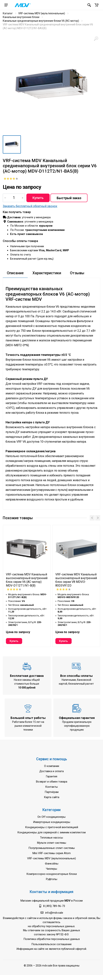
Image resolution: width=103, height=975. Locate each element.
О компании (51, 766)
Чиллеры (51, 868)
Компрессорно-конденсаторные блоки (51, 874)
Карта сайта (51, 797)
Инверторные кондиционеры (51, 822)
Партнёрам (52, 792)
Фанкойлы (51, 863)
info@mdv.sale (54, 912)
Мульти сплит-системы (51, 842)
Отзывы (77, 273)
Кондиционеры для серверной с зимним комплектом (51, 832)
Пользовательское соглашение (51, 944)
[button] (96, 5)
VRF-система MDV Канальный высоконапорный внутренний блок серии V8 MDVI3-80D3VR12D (76, 580)
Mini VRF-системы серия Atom (51, 853)
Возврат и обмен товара (51, 781)
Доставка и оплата (51, 771)
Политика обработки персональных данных (51, 939)
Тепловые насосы (51, 837)
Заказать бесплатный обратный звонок (30, 206)
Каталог (8, 13)
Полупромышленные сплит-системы (51, 848)
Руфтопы (51, 879)
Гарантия (51, 776)
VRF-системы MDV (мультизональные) (41, 13)
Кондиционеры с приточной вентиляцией (51, 827)
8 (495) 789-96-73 (54, 906)
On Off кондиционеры (51, 816)
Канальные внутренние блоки (21, 17)
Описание (15, 273)
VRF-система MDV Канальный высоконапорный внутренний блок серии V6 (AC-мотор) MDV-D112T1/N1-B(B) (26, 580)
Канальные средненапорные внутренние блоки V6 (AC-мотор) (41, 20)
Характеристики (46, 273)
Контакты (51, 786)
